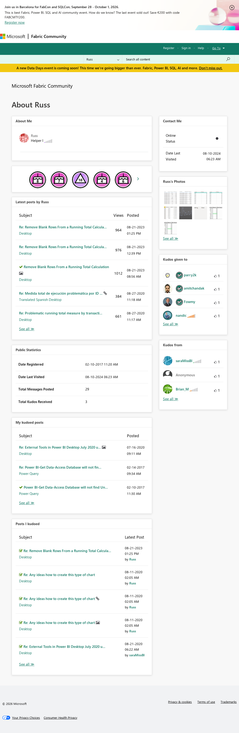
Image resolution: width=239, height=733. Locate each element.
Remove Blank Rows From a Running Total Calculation (66, 266)
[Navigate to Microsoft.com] (12, 36)
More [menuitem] (173, 36)
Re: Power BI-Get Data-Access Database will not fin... (60, 467)
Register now (15, 22)
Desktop (25, 233)
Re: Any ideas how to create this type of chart (59, 574)
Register (168, 48)
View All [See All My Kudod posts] (26, 503)
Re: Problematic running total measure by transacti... (60, 313)
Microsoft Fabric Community (42, 85)
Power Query (29, 473)
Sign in (186, 48)
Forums (77, 36)
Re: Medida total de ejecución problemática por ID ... (61, 293)
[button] (170, 197)
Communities (137, 36)
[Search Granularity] (103, 59)
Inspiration (97, 36)
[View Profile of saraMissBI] (137, 655)
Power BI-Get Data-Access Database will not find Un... (66, 487)
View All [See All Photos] (170, 238)
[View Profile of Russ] (132, 559)
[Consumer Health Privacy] (60, 717)
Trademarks (229, 702)
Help (201, 48)
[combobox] (178, 59)
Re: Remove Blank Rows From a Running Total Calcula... (63, 227)
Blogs (158, 36)
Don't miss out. (210, 68)
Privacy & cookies (180, 702)
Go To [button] (216, 48)
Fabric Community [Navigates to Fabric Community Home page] (48, 36)
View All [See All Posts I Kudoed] (26, 664)
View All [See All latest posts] (26, 329)
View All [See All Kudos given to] (170, 324)
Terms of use (206, 702)
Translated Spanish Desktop (40, 299)
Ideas (116, 36)
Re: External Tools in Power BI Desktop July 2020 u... (60, 447)
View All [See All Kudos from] (170, 399)
